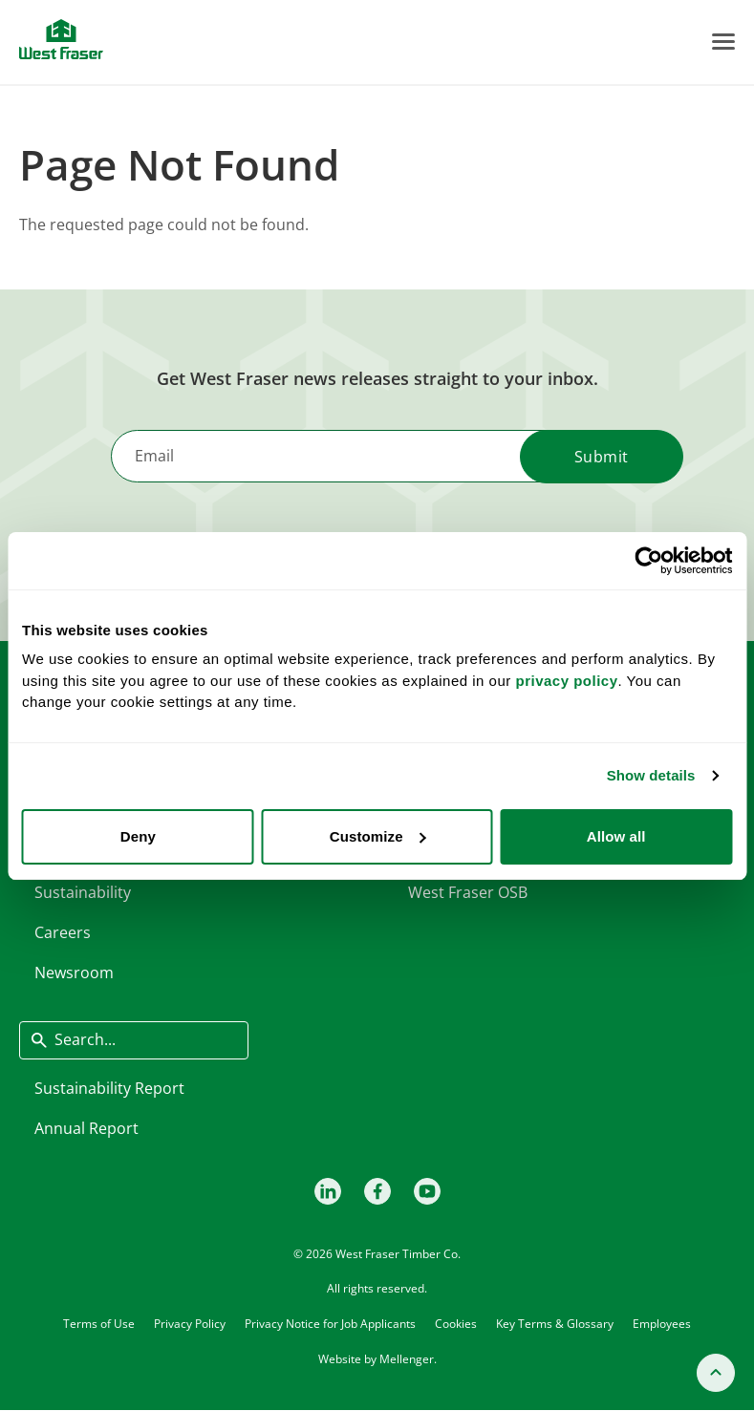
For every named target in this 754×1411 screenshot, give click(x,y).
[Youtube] (427, 1191)
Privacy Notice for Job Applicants (330, 1323)
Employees (662, 1323)
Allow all (616, 836)
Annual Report (86, 1128)
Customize (378, 836)
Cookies (456, 1323)
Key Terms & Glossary (555, 1323)
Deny (138, 836)
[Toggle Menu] (723, 41)
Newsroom (74, 972)
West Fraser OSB (468, 892)
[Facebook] (377, 1191)
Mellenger (406, 1359)
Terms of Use (99, 1323)
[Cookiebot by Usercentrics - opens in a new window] (648, 560)
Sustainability (82, 892)
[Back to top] (716, 1373)
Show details (651, 775)
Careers (62, 932)
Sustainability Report (109, 1088)
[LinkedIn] (327, 1191)
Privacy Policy (190, 1323)
